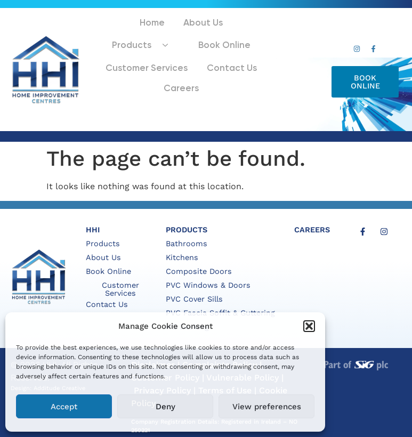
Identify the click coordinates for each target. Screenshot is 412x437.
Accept (64, 406)
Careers (209, 73)
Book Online (134, 55)
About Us (158, 34)
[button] (309, 326)
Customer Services (211, 55)
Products (222, 34)
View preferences (266, 406)
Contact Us (155, 73)
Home (113, 34)
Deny (165, 406)
